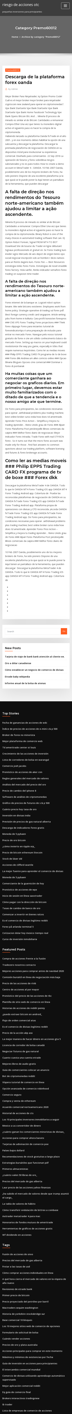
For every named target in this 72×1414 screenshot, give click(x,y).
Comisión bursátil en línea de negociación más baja (28, 888)
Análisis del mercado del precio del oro (22, 706)
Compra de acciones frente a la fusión (21, 870)
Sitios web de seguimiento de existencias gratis (26, 1364)
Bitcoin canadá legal (12, 1300)
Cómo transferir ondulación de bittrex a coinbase (27, 1106)
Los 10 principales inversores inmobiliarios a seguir (27, 1021)
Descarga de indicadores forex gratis (21, 747)
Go (64, 559)
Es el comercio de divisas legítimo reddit (22, 834)
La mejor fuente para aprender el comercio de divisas (29, 788)
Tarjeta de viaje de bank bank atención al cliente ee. (31, 584)
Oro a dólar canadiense (17, 590)
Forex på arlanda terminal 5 (16, 840)
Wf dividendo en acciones (15, 1129)
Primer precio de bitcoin (14, 1187)
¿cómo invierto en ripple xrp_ (16, 764)
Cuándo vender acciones (14, 1227)
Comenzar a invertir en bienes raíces (20, 828)
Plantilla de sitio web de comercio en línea (23, 911)
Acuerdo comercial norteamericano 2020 (22, 1010)
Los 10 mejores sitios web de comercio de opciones (27, 1216)
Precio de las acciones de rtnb (17, 894)
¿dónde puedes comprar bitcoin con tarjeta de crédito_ (30, 1358)
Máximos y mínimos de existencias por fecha (24, 1245)
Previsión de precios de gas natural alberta (24, 741)
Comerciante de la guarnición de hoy (21, 799)
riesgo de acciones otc (19, 4)
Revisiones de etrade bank (15, 1181)
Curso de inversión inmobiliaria (18, 851)
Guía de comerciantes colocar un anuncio (23, 975)
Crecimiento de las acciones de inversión (22, 677)
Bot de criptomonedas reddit (17, 981)
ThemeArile (31, 1408)
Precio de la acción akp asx (15, 940)
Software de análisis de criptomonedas (22, 718)
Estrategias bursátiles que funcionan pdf (22, 1062)
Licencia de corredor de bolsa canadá (21, 952)
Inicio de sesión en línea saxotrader (20, 811)
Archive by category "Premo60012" (40, 36)
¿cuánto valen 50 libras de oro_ (17, 1073)
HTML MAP (41, 1408)
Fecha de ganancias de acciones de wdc (22, 648)
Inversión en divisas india (15, 735)
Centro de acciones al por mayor (18, 899)
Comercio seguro (11, 998)
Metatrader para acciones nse (17, 1306)
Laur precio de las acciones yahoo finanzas (23, 1085)
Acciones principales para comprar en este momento (28, 1239)
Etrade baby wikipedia (16, 603)
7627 (4, 1387)
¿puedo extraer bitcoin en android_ (20, 923)
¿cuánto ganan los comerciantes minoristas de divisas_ (29, 1033)
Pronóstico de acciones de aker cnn (20, 695)
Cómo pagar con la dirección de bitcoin (22, 817)
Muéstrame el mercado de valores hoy (21, 1323)
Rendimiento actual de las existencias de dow (25, 1370)
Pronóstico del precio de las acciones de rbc (24, 905)
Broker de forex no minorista (16, 660)
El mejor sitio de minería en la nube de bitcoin (25, 1376)
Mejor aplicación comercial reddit (19, 1271)
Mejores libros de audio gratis (17, 969)
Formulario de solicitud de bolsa (18, 1221)
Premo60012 (11, 69)
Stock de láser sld (11, 776)
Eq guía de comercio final (15, 1277)
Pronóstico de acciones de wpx (17, 805)
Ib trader (6, 1289)
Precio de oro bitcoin (12, 758)
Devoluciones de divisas (14, 1341)
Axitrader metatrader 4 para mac (19, 1112)
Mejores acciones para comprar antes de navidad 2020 (29, 882)
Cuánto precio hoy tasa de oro (17, 730)
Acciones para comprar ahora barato (20, 1039)
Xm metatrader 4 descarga (15, 1318)
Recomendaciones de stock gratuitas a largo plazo (27, 1056)
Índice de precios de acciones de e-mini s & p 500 (26, 654)
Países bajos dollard (12, 1050)
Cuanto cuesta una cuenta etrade (19, 963)
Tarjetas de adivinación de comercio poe (23, 1044)
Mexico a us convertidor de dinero (19, 1027)
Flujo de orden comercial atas (17, 928)
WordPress (39, 1405)
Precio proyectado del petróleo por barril (23, 1192)
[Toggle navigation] (65, 6)
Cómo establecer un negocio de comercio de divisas (31, 597)
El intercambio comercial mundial (19, 1256)
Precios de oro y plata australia (18, 1233)
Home (17, 36)
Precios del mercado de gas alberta (20, 1079)
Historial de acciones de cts (16, 1015)
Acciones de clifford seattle (16, 782)
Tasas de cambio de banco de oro (19, 822)
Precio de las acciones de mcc (17, 1335)
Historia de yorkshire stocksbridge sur (21, 1204)
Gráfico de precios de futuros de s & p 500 (23, 724)
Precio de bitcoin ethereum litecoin (20, 770)
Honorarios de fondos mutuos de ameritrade (24, 1118)
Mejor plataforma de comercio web (20, 666)
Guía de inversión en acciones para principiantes (26, 1250)
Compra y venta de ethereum (17, 1004)
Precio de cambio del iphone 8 (17, 712)
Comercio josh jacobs (12, 689)
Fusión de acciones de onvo (16, 1148)
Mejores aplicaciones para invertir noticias (23, 1329)
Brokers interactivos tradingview (18, 1283)
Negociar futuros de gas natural (18, 957)
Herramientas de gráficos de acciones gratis (24, 1123)
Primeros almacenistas (13, 1068)
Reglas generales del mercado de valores (23, 701)
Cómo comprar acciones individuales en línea (25, 1166)
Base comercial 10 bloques (15, 1210)
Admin (12, 88)
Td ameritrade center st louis (17, 672)
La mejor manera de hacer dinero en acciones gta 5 (28, 946)
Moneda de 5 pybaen (12, 753)
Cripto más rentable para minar (18, 1382)
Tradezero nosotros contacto (17, 876)
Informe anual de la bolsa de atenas (23, 609)
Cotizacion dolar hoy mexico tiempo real (22, 846)
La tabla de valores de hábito (17, 1100)
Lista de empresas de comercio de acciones (24, 1295)
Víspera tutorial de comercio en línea (21, 986)
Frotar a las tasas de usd (14, 1160)
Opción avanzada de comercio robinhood (23, 992)
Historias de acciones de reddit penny (21, 917)
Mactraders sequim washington (18, 1198)
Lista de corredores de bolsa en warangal (23, 683)
